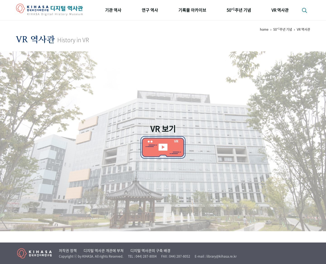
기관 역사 (113, 10)
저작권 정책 (68, 250)
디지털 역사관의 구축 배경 (150, 250)
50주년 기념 (239, 10)
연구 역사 (150, 10)
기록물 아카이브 (192, 10)
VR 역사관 (280, 10)
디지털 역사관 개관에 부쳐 (104, 250)
